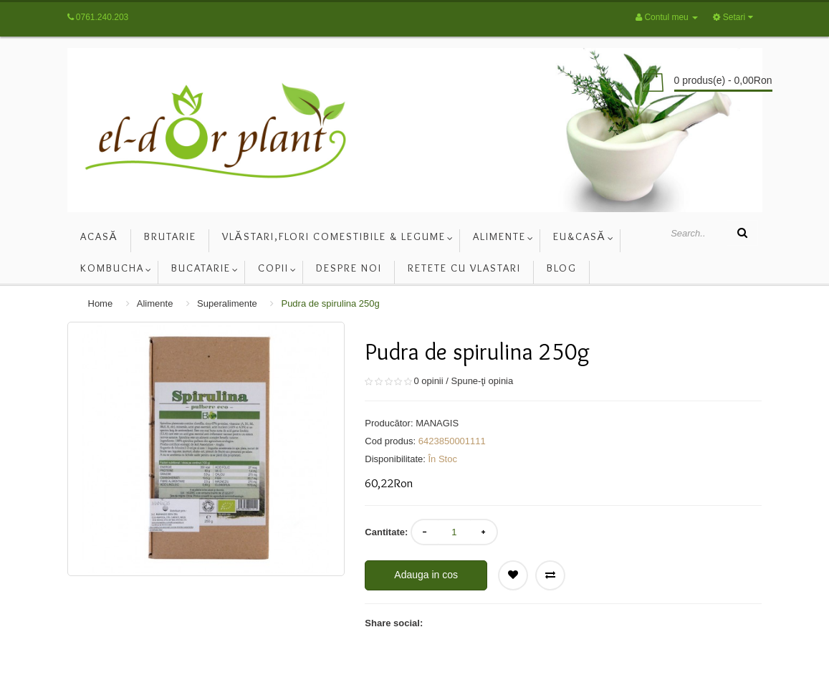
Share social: (394, 623)
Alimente (155, 303)
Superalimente (227, 303)
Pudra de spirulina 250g (330, 303)
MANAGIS (437, 423)
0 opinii (428, 380)
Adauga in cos (426, 574)
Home (100, 303)
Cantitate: (386, 532)
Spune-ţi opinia (482, 380)
